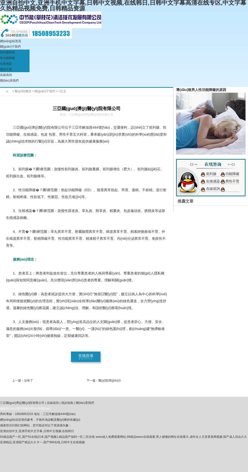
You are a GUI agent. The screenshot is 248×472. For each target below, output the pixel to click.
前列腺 (211, 174)
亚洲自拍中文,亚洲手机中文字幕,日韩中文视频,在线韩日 (37, 431)
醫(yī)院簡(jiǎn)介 (109, 380)
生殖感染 (6, 63)
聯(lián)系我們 (9, 80)
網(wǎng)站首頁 (10, 41)
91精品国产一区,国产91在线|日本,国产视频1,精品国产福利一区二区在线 (47, 437)
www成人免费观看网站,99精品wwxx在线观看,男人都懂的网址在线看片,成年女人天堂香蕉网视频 (159, 437)
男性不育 (6, 69)
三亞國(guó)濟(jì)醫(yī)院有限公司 (22, 403)
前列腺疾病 (7, 52)
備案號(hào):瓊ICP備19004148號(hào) (25, 408)
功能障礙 (232, 174)
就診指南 (67, 403)
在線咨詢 (6, 75)
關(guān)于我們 (10, 46)
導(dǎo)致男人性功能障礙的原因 (201, 90)
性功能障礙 (7, 58)
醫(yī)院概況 (23, 91)
